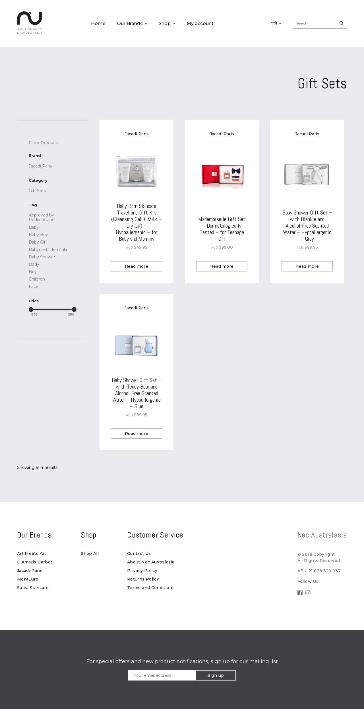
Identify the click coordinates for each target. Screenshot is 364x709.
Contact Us (139, 553)
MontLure (27, 579)
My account (200, 23)
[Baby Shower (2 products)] (42, 257)
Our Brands (130, 23)
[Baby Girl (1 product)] (37, 242)
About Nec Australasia (150, 562)
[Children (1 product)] (37, 279)
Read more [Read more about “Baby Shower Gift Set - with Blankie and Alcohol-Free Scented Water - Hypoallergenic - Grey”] (307, 266)
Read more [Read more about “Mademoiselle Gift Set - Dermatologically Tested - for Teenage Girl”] (221, 266)
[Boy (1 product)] (33, 271)
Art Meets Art (31, 553)
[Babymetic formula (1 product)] (48, 249)
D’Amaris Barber (34, 562)
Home (98, 23)
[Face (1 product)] (33, 286)
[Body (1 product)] (34, 264)
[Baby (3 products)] (34, 227)
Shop (165, 23)
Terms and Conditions (151, 587)
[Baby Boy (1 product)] (38, 234)
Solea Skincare (33, 587)
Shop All (90, 553)
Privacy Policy (142, 570)
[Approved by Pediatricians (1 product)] (52, 217)
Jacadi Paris (29, 570)
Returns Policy (143, 579)
